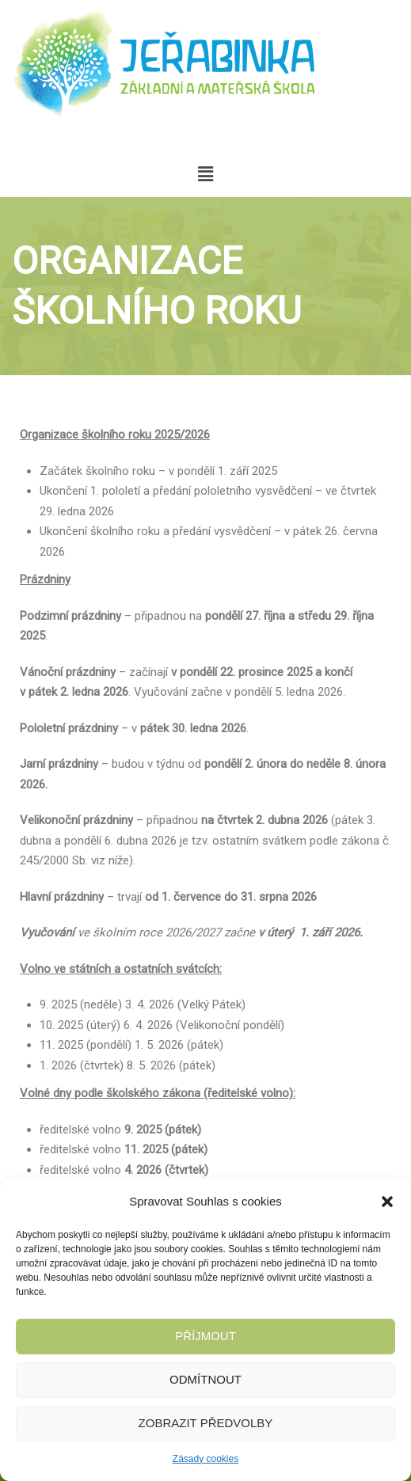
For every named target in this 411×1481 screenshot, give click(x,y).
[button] (387, 1201)
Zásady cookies (205, 1458)
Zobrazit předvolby (206, 1423)
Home (28, 395)
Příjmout (205, 1335)
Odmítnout (205, 1379)
